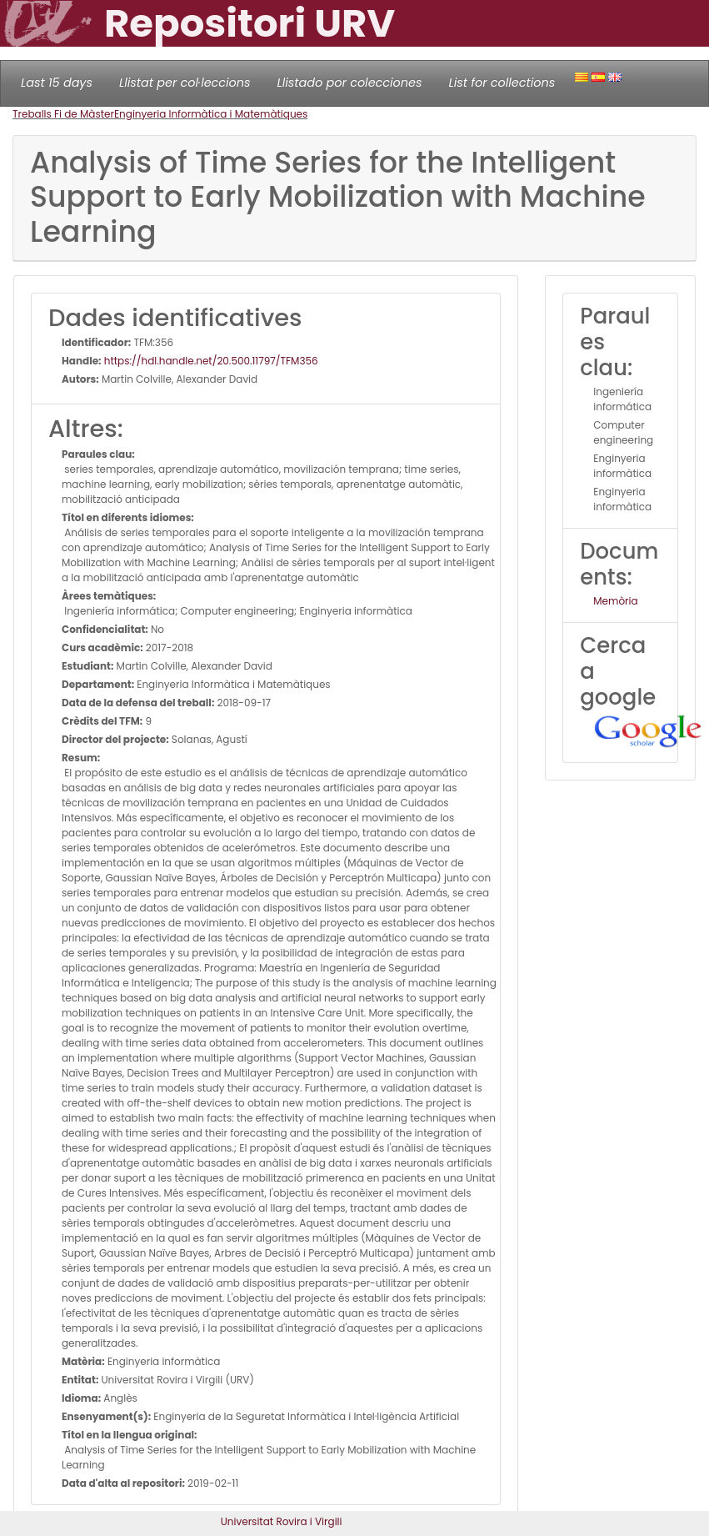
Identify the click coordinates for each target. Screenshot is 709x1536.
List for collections (501, 82)
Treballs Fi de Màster (63, 114)
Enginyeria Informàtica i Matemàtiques (210, 114)
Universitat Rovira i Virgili (281, 1521)
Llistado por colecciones (349, 82)
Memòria (615, 601)
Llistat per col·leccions (185, 82)
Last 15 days (56, 82)
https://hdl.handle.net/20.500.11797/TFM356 (210, 361)
